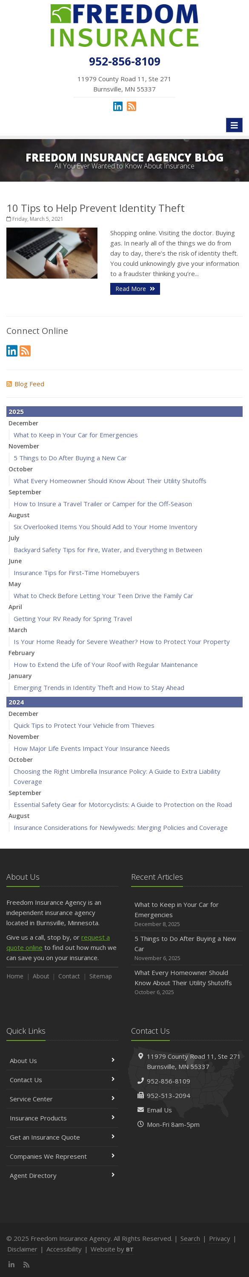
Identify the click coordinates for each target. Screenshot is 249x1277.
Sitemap (100, 976)
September (25, 492)
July (14, 538)
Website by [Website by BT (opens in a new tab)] (112, 1249)
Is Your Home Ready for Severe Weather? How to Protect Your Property (122, 641)
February (22, 653)
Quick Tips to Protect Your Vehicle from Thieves (84, 725)
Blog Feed (25, 383)
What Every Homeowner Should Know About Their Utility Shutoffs (110, 480)
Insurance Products (62, 1118)
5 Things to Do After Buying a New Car (70, 457)
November (24, 446)
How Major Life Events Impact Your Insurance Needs (92, 748)
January (20, 676)
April (15, 607)
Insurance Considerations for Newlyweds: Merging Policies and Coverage (121, 827)
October (21, 469)
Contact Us (62, 1079)
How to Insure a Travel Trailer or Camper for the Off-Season (103, 503)
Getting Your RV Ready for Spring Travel (73, 618)
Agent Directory (62, 1175)
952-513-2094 (168, 1095)
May (15, 584)
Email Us (159, 1110)
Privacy (219, 1238)
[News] (131, 106)
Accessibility (64, 1249)
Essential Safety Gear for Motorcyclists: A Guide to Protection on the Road (123, 804)
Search (190, 1238)
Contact (69, 976)
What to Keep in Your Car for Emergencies (76, 434)
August (19, 515)
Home (14, 976)
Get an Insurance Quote (62, 1137)
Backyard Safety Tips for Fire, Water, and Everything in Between (108, 549)
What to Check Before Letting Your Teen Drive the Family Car (103, 595)
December (23, 423)
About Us (62, 1060)
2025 (16, 411)
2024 (16, 702)
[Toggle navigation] (234, 125)
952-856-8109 (168, 1081)
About (41, 976)
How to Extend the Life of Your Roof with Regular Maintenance (106, 664)
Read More (135, 289)
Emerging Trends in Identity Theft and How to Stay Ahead (99, 687)
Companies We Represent (62, 1156)
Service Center (62, 1099)
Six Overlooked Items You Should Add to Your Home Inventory (105, 526)
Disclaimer (22, 1249)
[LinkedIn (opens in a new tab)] (118, 106)
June (15, 561)
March (18, 630)
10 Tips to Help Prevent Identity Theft (95, 208)
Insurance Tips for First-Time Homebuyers (77, 572)
